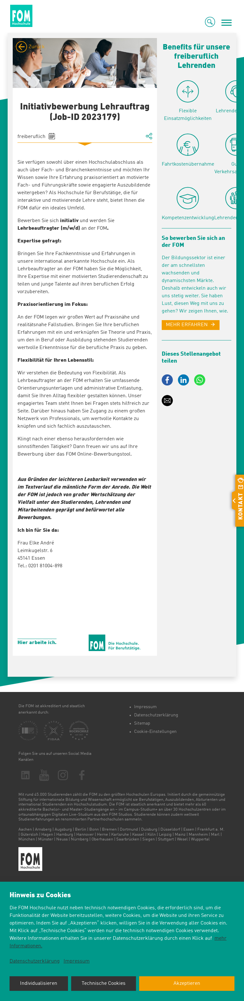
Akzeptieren (186, 983)
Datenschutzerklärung (156, 715)
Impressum (145, 707)
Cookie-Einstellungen (155, 731)
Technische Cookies (103, 983)
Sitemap (142, 723)
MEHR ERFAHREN (187, 324)
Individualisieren (38, 983)
